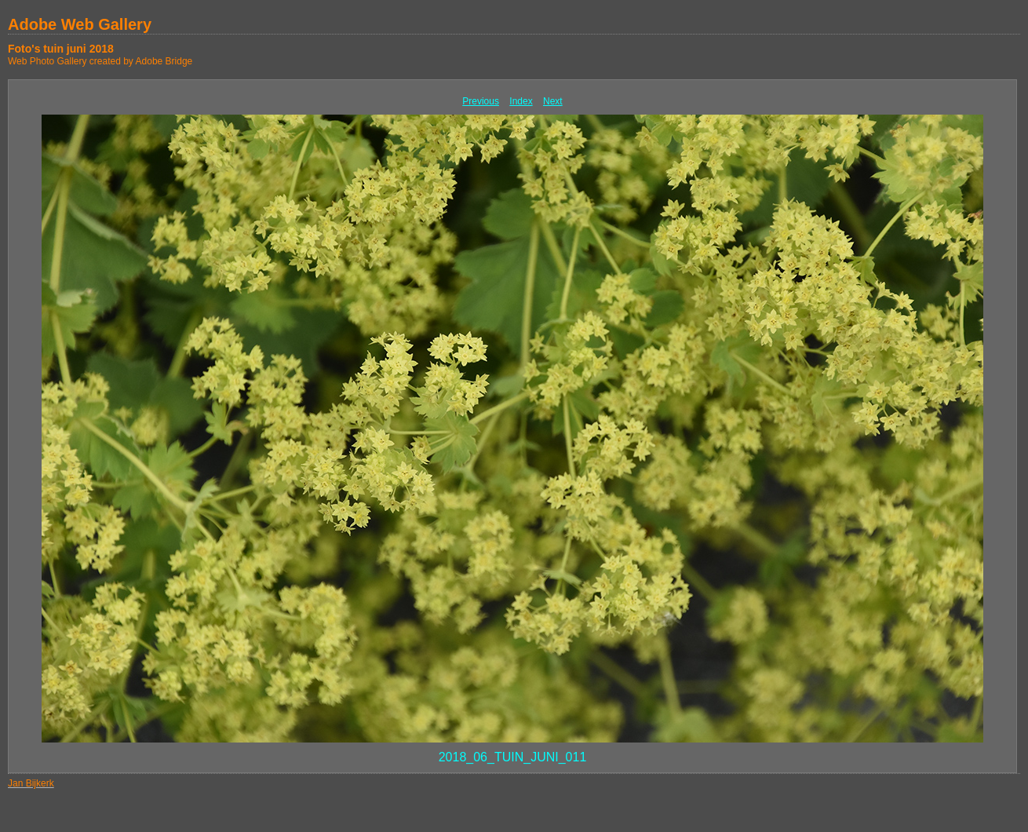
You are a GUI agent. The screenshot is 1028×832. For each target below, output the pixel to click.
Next (553, 101)
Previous (480, 101)
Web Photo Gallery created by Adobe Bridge (100, 61)
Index (520, 101)
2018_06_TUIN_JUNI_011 (513, 757)
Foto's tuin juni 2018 (61, 48)
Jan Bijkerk (31, 783)
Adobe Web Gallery (79, 24)
